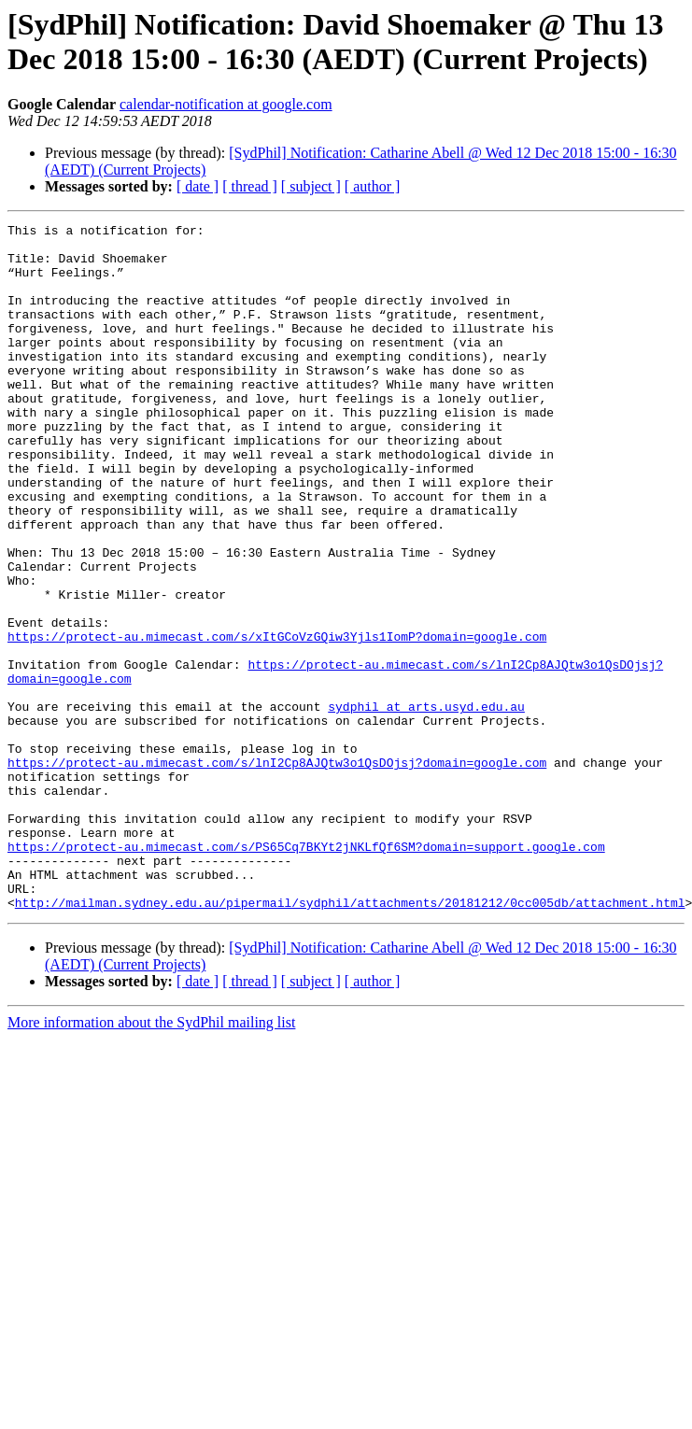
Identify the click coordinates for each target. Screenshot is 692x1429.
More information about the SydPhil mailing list (151, 1159)
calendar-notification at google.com (226, 104)
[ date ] (198, 186)
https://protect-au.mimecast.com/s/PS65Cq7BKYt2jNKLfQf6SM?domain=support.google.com (306, 972)
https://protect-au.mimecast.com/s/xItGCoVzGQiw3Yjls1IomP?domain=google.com (276, 720)
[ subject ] (311, 186)
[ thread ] (249, 186)
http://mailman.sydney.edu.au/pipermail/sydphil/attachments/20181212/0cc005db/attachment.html (350, 1039)
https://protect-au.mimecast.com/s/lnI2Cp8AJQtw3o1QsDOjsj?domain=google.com (276, 871)
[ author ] (373, 186)
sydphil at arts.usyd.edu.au (426, 804)
